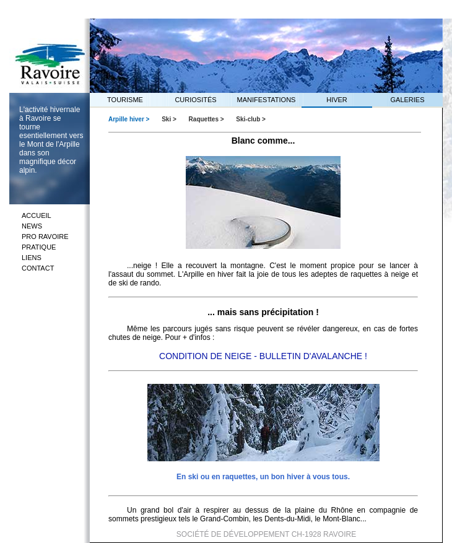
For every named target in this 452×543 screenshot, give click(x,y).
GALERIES (407, 99)
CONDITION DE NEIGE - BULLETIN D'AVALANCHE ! (263, 356)
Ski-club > (251, 119)
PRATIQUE (39, 247)
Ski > (170, 119)
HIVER (336, 99)
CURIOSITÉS (195, 99)
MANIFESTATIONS (266, 99)
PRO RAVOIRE (45, 236)
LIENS (31, 257)
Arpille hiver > (129, 119)
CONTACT (38, 268)
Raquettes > (207, 119)
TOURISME (125, 99)
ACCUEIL (36, 215)
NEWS (32, 226)
